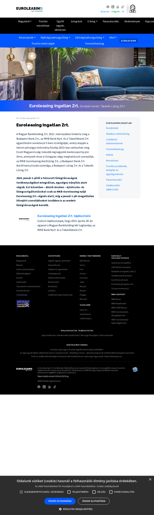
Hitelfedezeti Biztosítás (121, 275)
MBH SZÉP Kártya (119, 307)
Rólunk (109, 154)
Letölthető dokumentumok (60, 294)
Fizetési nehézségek (43, 43)
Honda (83, 273)
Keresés (104, 11)
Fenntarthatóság (94, 43)
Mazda (83, 286)
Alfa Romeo (85, 260)
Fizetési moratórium (43, 23)
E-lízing (91, 21)
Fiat (81, 269)
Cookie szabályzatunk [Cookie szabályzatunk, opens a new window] (108, 486)
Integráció (76, 21)
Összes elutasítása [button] (93, 501)
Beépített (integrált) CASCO (123, 271)
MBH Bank (116, 299)
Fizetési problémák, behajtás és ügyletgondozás (116, 170)
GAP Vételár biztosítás (121, 267)
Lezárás (51, 290)
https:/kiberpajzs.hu (113, 356)
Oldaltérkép (21, 294)
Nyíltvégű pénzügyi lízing (54, 37)
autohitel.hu (85, 314)
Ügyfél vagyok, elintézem (60, 25)
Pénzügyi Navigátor (89, 335)
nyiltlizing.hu (86, 318)
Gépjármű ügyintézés (57, 269)
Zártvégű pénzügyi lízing (88, 37)
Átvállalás (52, 286)
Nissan (83, 290)
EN (123, 11)
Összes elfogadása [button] (60, 501)
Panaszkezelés (111, 21)
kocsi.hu (83, 309)
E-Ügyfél (116, 11)
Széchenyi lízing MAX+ (121, 262)
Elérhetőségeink (23, 273)
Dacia (82, 265)
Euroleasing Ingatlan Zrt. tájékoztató (64, 216)
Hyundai (84, 277)
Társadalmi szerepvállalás (28, 286)
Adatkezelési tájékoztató (68, 335)
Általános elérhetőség (118, 133)
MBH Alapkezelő (118, 303)
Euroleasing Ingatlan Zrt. (122, 284)
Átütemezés (53, 282)
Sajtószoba (21, 282)
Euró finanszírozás (119, 280)
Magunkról (24, 21)
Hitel (112, 37)
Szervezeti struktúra (25, 269)
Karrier (19, 277)
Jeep (82, 282)
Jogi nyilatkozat (48, 335)
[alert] (77, 495)
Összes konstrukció (120, 288)
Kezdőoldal (112, 128)
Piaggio (83, 294)
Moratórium (112, 160)
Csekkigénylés (54, 273)
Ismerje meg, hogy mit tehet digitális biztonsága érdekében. (77, 349)
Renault (83, 299)
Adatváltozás (54, 265)
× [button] (150, 479)
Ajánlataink (128, 40)
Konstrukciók (26, 37)
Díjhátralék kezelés (56, 277)
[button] (77, 509)
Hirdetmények (132, 21)
